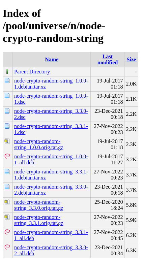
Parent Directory (32, 71)
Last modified (107, 59)
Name (51, 59)
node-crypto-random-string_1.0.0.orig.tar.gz (38, 144)
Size (131, 59)
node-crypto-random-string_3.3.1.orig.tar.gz (38, 220)
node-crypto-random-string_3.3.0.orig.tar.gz (38, 205)
